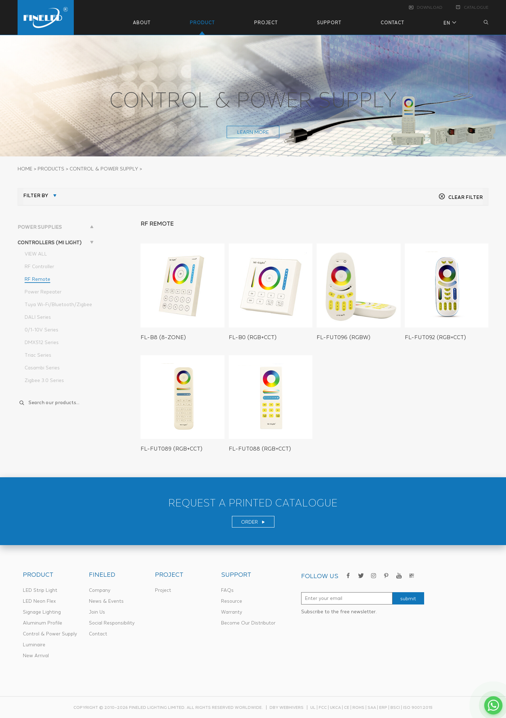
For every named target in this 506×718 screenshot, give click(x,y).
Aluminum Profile (42, 622)
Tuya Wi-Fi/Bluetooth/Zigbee (58, 304)
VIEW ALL (36, 254)
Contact (98, 633)
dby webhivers (287, 707)
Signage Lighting (42, 611)
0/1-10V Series (41, 329)
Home (25, 169)
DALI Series (38, 317)
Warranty (231, 611)
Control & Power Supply (50, 633)
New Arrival (36, 655)
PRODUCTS (51, 169)
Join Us (97, 611)
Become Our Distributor (248, 622)
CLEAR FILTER (461, 197)
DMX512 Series (42, 342)
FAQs (227, 590)
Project (163, 590)
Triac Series (38, 355)
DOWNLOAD (425, 7)
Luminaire (34, 644)
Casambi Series (42, 367)
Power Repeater (43, 292)
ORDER (253, 522)
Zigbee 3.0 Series (44, 380)
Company (99, 590)
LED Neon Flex (39, 601)
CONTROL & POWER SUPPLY (104, 169)
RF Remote (37, 279)
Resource (231, 601)
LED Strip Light (40, 590)
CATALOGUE (472, 7)
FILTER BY (35, 195)
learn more (253, 132)
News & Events (106, 601)
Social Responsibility (112, 622)
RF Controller (39, 266)
